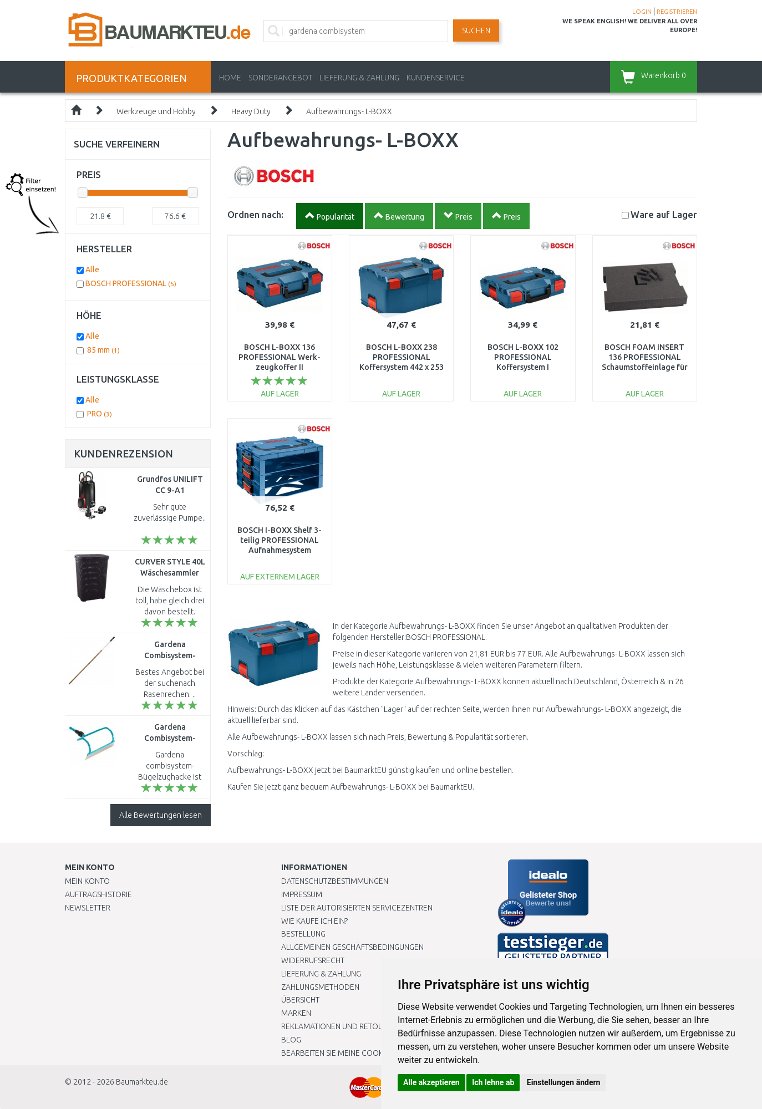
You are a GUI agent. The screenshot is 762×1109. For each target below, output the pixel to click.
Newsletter (87, 907)
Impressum (301, 894)
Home (230, 77)
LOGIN (642, 11)
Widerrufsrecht (312, 960)
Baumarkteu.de (142, 1081)
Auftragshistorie (98, 894)
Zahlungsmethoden (320, 987)
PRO (99, 413)
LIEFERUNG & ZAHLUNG (359, 77)
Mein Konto (87, 881)
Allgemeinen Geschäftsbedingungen (352, 947)
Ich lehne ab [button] (493, 1082)
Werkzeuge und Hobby (156, 111)
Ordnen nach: (255, 214)
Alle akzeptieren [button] (431, 1082)
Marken (296, 1013)
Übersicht (300, 999)
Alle (92, 269)
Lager (664, 214)
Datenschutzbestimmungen (334, 881)
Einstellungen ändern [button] (564, 1082)
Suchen (476, 30)
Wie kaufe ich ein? (314, 921)
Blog (291, 1039)
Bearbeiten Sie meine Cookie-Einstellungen (364, 1053)
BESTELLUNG (303, 933)
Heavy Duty (251, 111)
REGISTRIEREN (677, 11)
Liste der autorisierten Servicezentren (357, 907)
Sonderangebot (280, 77)
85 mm (103, 349)
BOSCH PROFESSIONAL (130, 283)
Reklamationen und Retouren (339, 1026)
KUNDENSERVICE (436, 77)
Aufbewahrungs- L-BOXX (349, 111)
